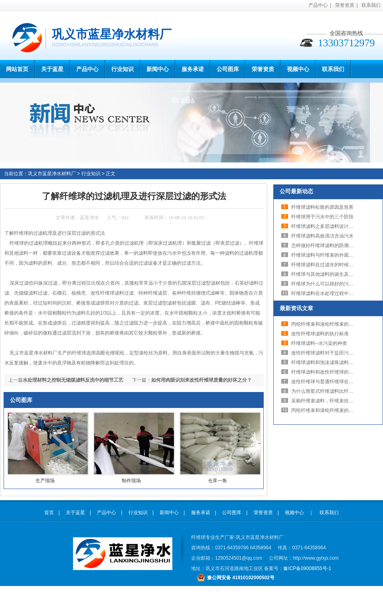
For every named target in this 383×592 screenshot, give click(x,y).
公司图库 (228, 69)
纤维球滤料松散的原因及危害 (322, 207)
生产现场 (45, 480)
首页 (49, 512)
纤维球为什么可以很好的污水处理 (327, 284)
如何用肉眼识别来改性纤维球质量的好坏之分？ (201, 380)
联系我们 (371, 5)
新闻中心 (157, 69)
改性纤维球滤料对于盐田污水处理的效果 (334, 353)
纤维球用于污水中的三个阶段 (322, 217)
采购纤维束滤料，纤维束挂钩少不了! (330, 401)
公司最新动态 (296, 191)
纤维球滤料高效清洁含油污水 (322, 236)
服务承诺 (193, 69)
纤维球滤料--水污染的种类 (319, 343)
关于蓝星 (52, 69)
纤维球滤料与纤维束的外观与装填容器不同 (336, 255)
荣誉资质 (344, 5)
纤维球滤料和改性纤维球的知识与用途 (332, 372)
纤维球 (256, 243)
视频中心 (298, 69)
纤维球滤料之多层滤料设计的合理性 (329, 226)
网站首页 (17, 69)
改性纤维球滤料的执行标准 (320, 334)
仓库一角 (217, 480)
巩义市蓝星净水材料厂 (52, 173)
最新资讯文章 (296, 308)
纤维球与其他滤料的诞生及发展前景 (329, 274)
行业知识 (122, 69)
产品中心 (318, 5)
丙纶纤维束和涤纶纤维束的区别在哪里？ (334, 324)
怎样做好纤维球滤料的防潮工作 (324, 245)
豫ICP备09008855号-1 (307, 568)
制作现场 (131, 480)
